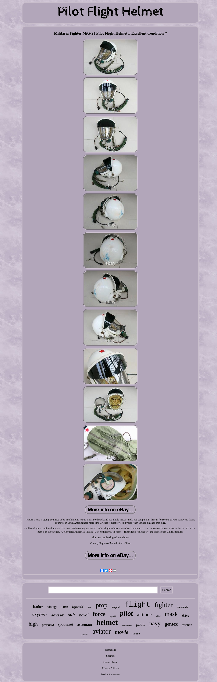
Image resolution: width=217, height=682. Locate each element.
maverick (182, 607)
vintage (52, 607)
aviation (187, 625)
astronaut (84, 625)
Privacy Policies (110, 668)
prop (101, 605)
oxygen (39, 614)
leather (38, 607)
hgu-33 (77, 606)
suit (71, 614)
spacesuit (65, 624)
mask (171, 613)
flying (185, 615)
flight (137, 605)
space (136, 633)
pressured (48, 625)
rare (65, 606)
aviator (101, 631)
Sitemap (110, 655)
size (90, 607)
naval (83, 615)
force (99, 614)
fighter (163, 605)
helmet (107, 622)
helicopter (127, 625)
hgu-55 (113, 616)
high (33, 624)
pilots (140, 624)
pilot (126, 613)
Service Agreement (110, 674)
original (116, 607)
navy (154, 623)
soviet (57, 615)
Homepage (110, 649)
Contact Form (110, 662)
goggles (84, 634)
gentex (171, 624)
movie (121, 632)
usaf (158, 615)
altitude (144, 614)
